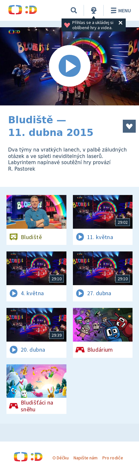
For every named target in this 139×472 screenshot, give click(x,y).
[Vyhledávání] (74, 10)
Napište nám (86, 458)
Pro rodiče (112, 458)
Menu (120, 10)
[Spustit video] (69, 66)
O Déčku (60, 458)
